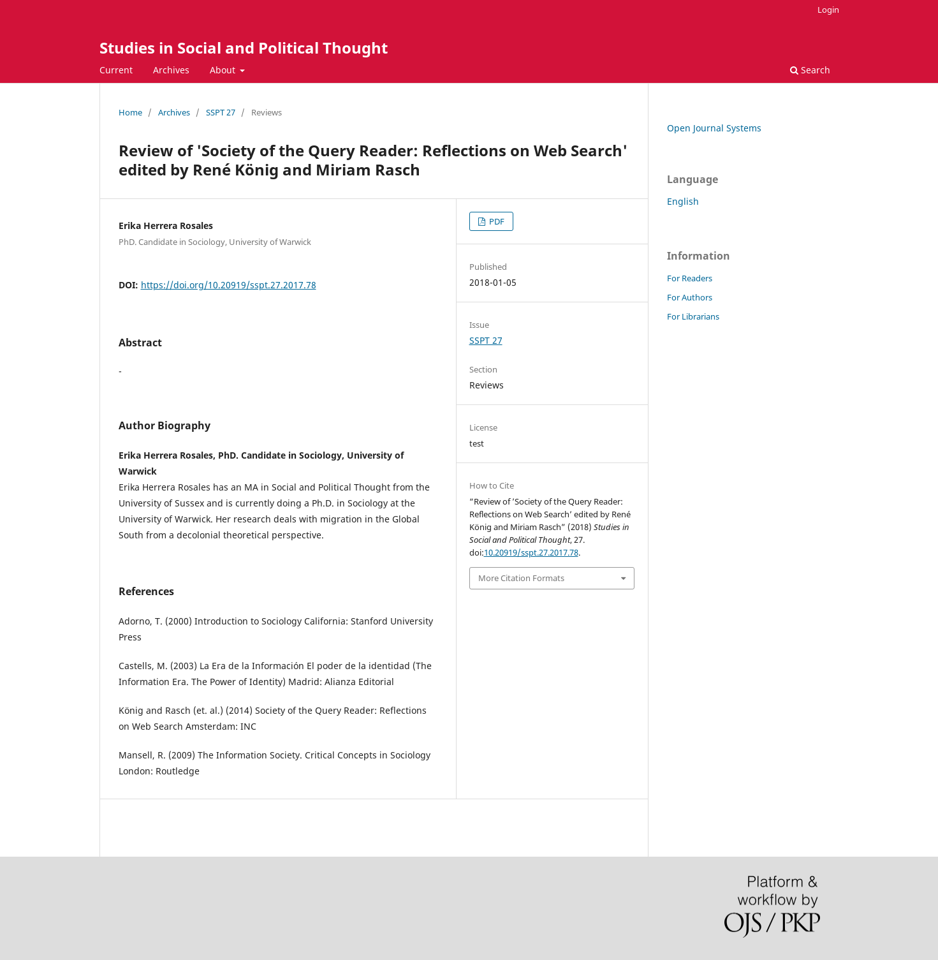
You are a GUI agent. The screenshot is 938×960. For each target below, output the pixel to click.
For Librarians (693, 316)
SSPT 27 (220, 112)
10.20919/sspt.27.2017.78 (531, 552)
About (224, 70)
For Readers (689, 278)
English (683, 201)
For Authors (689, 297)
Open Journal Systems (714, 128)
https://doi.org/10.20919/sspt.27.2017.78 (228, 285)
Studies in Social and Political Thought (243, 47)
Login (828, 9)
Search (810, 70)
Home (130, 112)
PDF (495, 221)
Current (116, 70)
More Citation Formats (521, 578)
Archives (171, 70)
